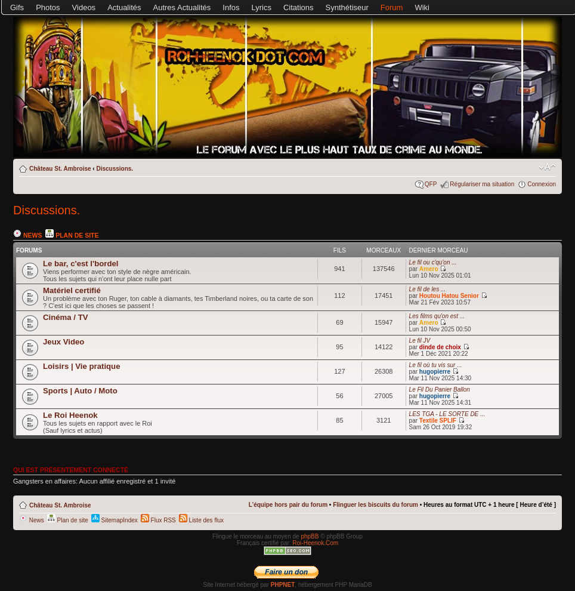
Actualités (124, 7)
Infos (230, 7)
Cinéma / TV (65, 317)
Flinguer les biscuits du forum (375, 504)
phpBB (310, 536)
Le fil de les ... (427, 289)
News (27, 235)
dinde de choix (440, 347)
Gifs (17, 7)
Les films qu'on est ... (437, 316)
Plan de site (71, 235)
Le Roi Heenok (70, 415)
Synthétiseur (347, 7)
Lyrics (261, 7)
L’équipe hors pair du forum (288, 504)
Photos (48, 7)
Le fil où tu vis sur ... (435, 365)
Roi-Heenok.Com (315, 543)
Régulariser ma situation (482, 184)
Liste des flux (201, 520)
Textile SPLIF (437, 420)
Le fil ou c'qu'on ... (433, 262)
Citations (298, 7)
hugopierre (434, 371)
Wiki (422, 7)
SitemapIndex (114, 520)
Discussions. (114, 168)
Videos (84, 7)
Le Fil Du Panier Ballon (439, 389)
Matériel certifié (72, 290)
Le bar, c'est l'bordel (80, 263)
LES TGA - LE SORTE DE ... (447, 414)
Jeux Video (63, 341)
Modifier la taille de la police (547, 167)
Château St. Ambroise (60, 168)
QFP (431, 184)
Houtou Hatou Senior (449, 296)
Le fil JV (420, 340)
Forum (392, 7)
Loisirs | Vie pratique (81, 366)
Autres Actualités (182, 7)
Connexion (541, 184)
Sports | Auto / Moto (80, 390)
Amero (428, 269)
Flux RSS (158, 520)
